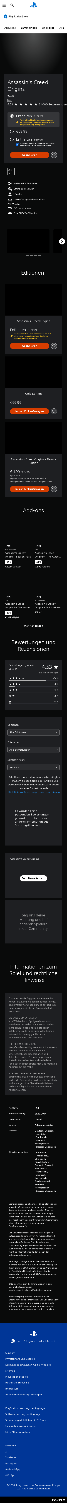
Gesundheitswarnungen (20, 1287)
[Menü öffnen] (4, 5)
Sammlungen (29, 27)
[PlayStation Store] (16, 16)
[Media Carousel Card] (28, 241)
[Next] (62, 241)
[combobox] (33, 732)
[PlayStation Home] (33, 5)
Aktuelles (10, 27)
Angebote (48, 27)
